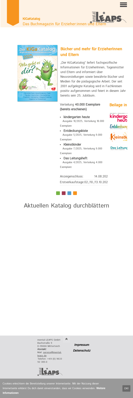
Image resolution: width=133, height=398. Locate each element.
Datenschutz (81, 350)
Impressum (81, 345)
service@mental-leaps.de (49, 354)
